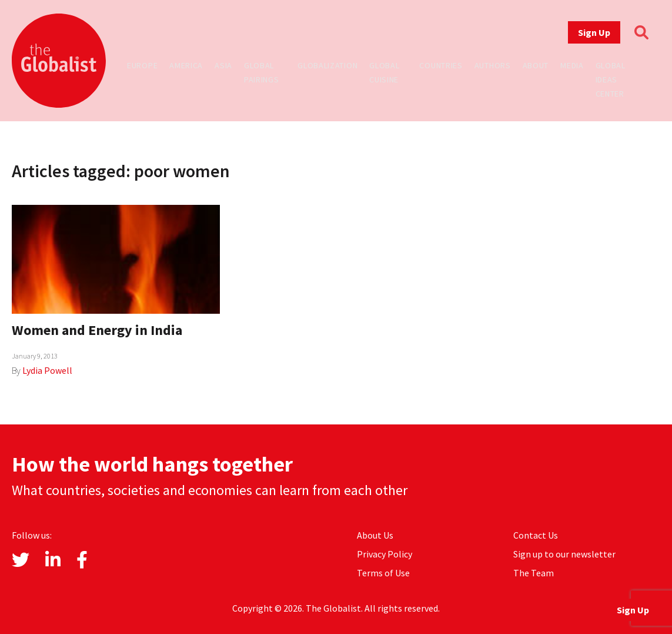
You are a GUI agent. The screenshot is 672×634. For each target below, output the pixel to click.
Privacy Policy (384, 554)
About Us (375, 535)
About (536, 65)
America (186, 65)
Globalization (327, 65)
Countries (440, 65)
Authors (492, 65)
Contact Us (535, 535)
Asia (223, 65)
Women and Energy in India (97, 330)
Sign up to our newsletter (564, 554)
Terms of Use (383, 573)
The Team (533, 573)
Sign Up (594, 32)
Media (572, 65)
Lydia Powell (47, 370)
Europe (142, 65)
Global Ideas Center (611, 79)
